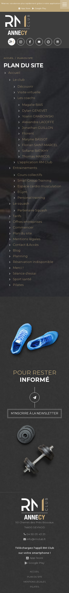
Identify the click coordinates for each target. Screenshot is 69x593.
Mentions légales (26, 239)
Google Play (39, 8)
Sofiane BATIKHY (35, 151)
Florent (28, 133)
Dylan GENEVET (34, 110)
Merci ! (18, 268)
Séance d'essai (24, 273)
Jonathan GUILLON (37, 128)
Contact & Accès (26, 245)
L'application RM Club (34, 162)
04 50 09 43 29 (34, 534)
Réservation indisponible (33, 262)
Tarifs (17, 216)
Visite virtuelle (28, 92)
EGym (22, 192)
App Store (24, 8)
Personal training (31, 198)
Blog (16, 250)
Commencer (23, 227)
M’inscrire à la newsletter (34, 413)
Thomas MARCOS (36, 156)
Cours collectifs (29, 175)
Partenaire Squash (32, 210)
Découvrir (25, 86)
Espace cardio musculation (39, 186)
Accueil (9, 58)
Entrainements (25, 168)
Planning (20, 256)
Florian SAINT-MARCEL (40, 145)
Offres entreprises (27, 222)
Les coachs (26, 98)
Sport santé (22, 279)
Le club (19, 80)
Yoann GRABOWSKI (38, 116)
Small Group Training (34, 180)
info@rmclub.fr (34, 539)
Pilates (18, 285)
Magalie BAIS (32, 105)
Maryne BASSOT (34, 139)
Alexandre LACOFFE (38, 122)
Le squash (21, 203)
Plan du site (22, 233)
